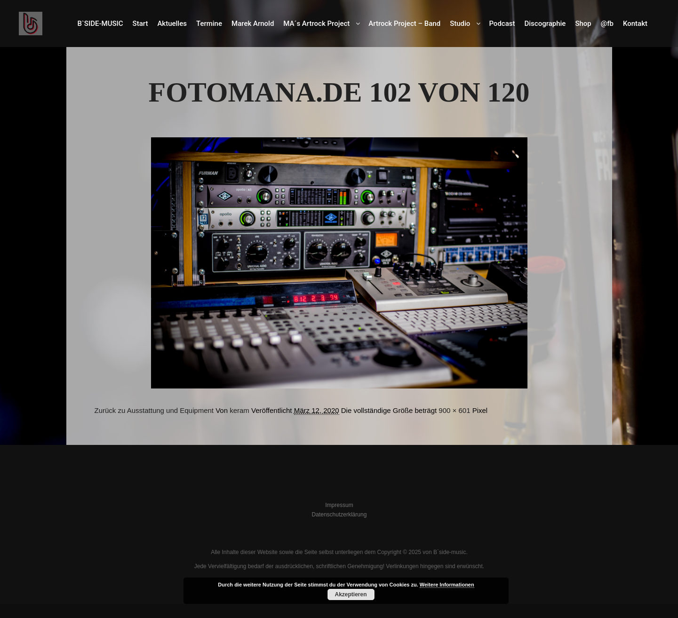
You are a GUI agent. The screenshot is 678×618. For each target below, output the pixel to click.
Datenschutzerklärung (339, 514)
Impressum (339, 505)
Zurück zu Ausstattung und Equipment (154, 410)
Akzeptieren (351, 594)
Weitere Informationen (447, 584)
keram (239, 410)
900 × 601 (454, 410)
